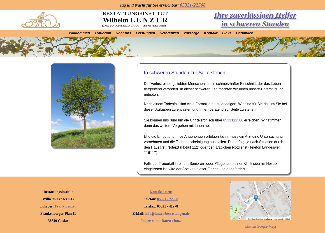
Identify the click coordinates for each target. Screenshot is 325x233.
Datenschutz (171, 221)
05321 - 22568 (167, 199)
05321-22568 (193, 5)
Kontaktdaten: (161, 192)
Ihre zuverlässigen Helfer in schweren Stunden (255, 19)
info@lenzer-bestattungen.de (167, 213)
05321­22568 (233, 120)
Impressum (150, 221)
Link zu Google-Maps (260, 226)
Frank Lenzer (65, 206)
